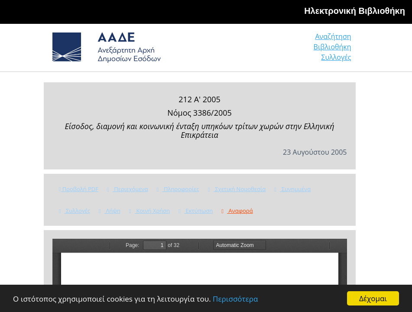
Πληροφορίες (178, 189)
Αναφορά (237, 210)
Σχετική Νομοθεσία (237, 189)
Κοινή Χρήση (149, 210)
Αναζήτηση (333, 36)
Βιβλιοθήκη (332, 47)
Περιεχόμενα (127, 189)
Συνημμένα (292, 189)
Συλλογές (336, 57)
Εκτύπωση (195, 210)
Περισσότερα (235, 299)
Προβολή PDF (78, 189)
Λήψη (109, 210)
